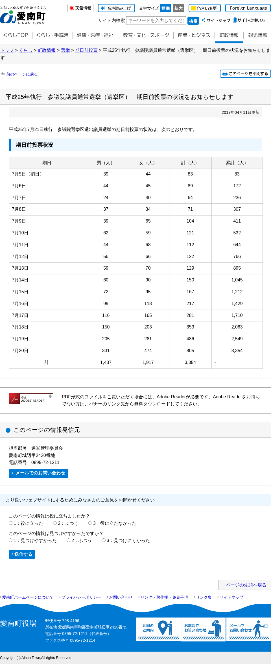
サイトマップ (231, 597)
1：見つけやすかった (35, 540)
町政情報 (229, 35)
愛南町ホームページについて (28, 597)
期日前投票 (86, 50)
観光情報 (257, 35)
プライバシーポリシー (81, 597)
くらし (25, 50)
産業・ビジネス (194, 35)
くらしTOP (16, 35)
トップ (7, 50)
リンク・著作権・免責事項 (164, 597)
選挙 (65, 50)
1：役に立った (28, 523)
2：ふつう (68, 523)
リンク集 (204, 597)
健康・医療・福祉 (95, 35)
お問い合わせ (121, 597)
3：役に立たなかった (114, 523)
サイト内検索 (111, 20)
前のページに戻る (22, 74)
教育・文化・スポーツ (145, 35)
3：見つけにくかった (128, 540)
